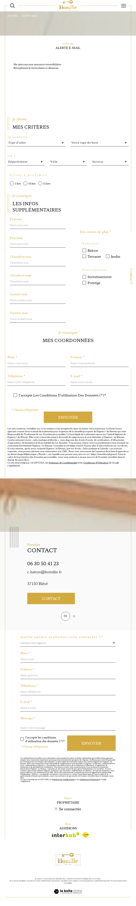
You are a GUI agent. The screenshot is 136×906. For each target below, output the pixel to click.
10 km (32, 183)
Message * (27, 718)
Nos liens (73, 881)
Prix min (16, 219)
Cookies (68, 883)
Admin (64, 881)
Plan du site (34, 881)
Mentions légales (50, 881)
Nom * (12, 357)
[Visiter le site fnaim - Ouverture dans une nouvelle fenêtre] (85, 834)
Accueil (12, 15)
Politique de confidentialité (94, 881)
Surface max (19, 312)
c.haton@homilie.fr (44, 571)
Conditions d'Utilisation (96, 462)
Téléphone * (16, 375)
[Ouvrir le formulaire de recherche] (12, 5)
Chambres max (20, 275)
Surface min (18, 294)
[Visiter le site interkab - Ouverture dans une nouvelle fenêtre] (66, 834)
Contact (131, 276)
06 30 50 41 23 (43, 563)
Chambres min (20, 256)
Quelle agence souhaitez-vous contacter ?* (62, 636)
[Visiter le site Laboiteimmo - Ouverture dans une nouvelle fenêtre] (67, 895)
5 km (18, 183)
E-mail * (76, 375)
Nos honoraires (18, 881)
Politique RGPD (118, 881)
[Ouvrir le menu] (124, 5)
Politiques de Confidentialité (63, 462)
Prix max (16, 237)
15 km (46, 183)
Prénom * (77, 357)
